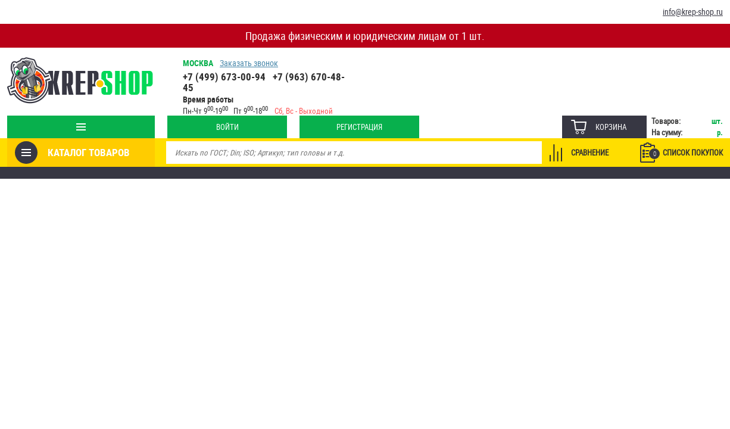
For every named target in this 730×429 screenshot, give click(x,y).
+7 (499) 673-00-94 (224, 76)
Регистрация (359, 127)
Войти (227, 127)
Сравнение (590, 152)
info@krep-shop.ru (693, 11)
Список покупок (686, 153)
